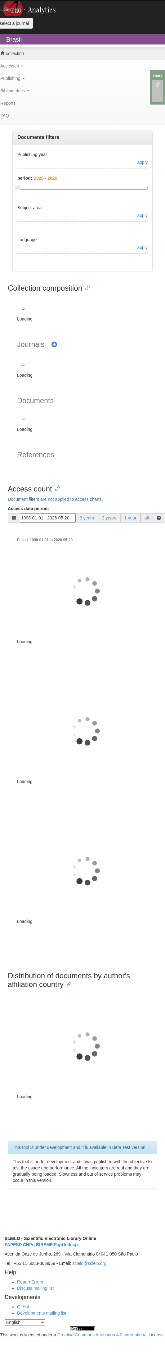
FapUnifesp (66, 1244)
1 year (130, 517)
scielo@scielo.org (89, 1263)
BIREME (44, 1244)
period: (24, 178)
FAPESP (13, 1244)
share (158, 75)
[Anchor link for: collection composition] (86, 287)
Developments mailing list (41, 1313)
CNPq (29, 1244)
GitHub (24, 1306)
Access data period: (28, 508)
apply (142, 162)
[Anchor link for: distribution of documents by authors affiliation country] (67, 984)
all (147, 517)
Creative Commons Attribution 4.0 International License (110, 1334)
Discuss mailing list (35, 1288)
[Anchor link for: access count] (56, 488)
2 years (109, 517)
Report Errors (30, 1281)
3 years (87, 517)
